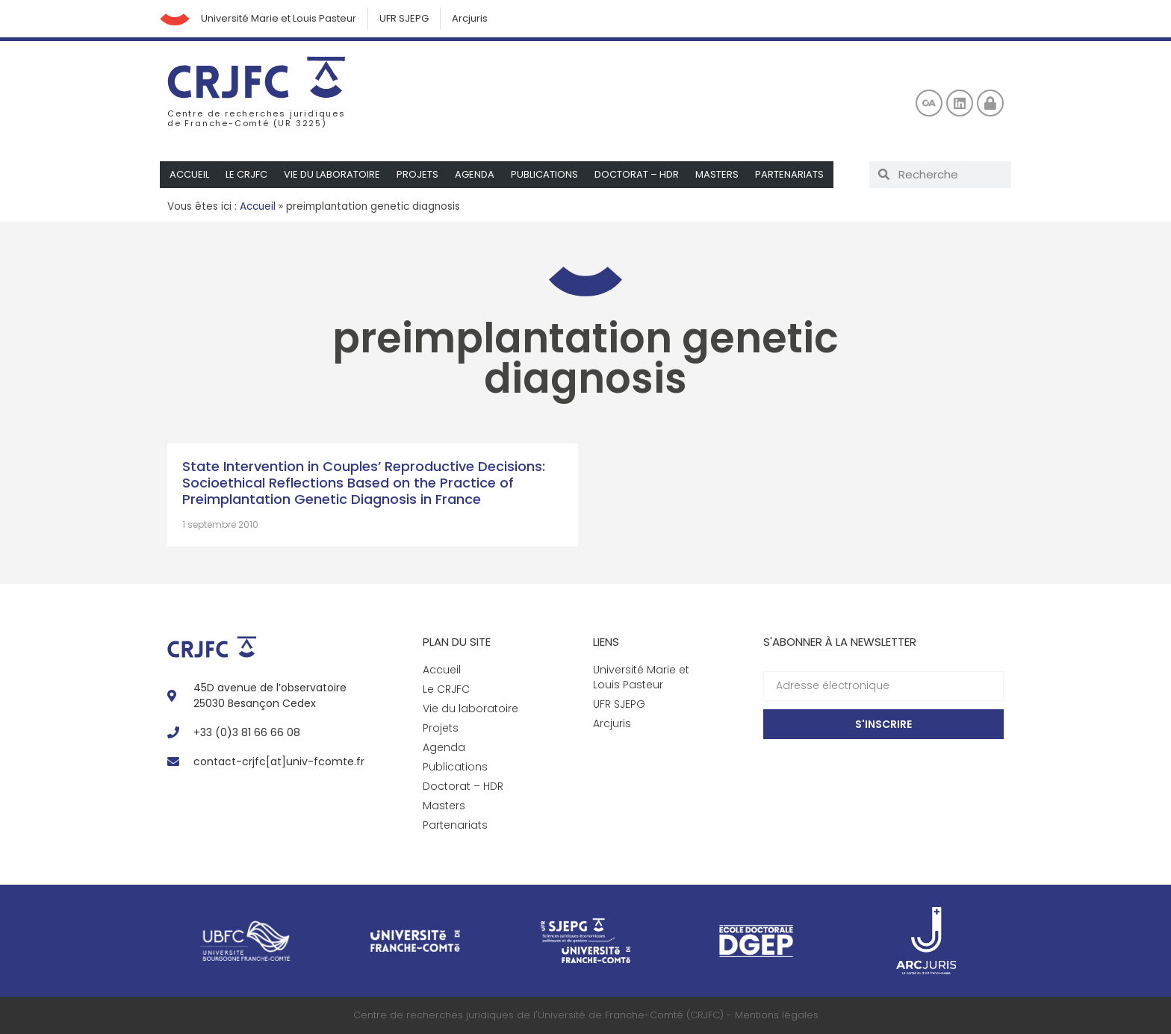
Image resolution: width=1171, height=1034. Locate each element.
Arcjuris (470, 18)
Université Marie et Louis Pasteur (278, 18)
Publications (544, 174)
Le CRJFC (246, 174)
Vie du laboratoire (332, 174)
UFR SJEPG (404, 18)
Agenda (474, 174)
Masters (717, 174)
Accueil (189, 174)
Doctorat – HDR (636, 174)
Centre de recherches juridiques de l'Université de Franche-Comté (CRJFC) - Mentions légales (586, 1015)
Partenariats (789, 174)
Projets (417, 174)
